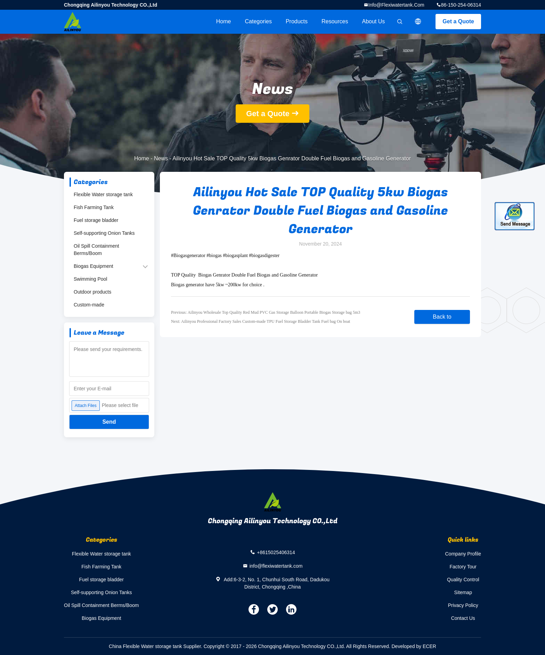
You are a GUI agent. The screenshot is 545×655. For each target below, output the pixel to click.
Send (109, 422)
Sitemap (463, 592)
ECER (429, 646)
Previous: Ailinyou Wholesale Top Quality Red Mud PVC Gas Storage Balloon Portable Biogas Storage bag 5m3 (265, 312)
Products (297, 21)
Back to (442, 317)
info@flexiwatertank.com (396, 5)
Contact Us (463, 618)
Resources (335, 21)
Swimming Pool (90, 279)
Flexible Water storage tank (103, 194)
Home (223, 21)
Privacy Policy (463, 605)
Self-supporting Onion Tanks (104, 233)
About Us (373, 21)
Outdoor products (92, 292)
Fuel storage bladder (96, 220)
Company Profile (463, 554)
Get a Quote (458, 21)
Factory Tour (463, 566)
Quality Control (463, 579)
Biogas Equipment (93, 266)
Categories (258, 21)
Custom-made (89, 304)
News (161, 158)
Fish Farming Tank (94, 207)
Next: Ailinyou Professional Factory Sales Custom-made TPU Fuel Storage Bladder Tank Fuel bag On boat (260, 321)
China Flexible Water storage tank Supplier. (156, 646)
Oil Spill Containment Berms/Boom (96, 249)
